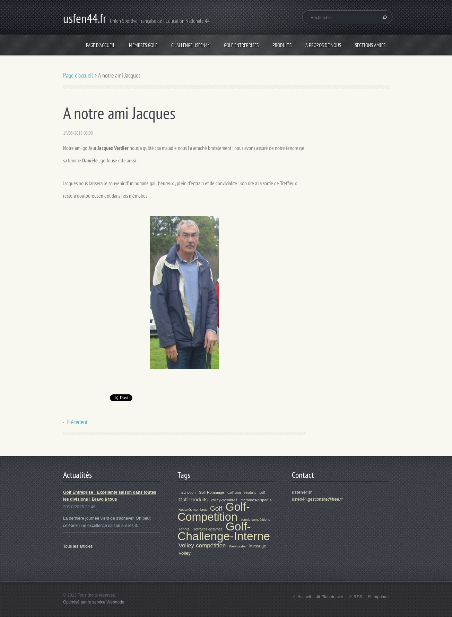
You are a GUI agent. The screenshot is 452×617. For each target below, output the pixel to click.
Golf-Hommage (211, 492)
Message (257, 546)
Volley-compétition (202, 545)
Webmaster (237, 546)
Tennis (184, 529)
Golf (216, 508)
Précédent (77, 422)
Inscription (187, 492)
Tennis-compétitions (255, 519)
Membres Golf (143, 45)
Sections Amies (370, 45)
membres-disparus (256, 500)
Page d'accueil (100, 45)
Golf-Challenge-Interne (223, 531)
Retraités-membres (193, 509)
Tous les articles (78, 546)
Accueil (304, 596)
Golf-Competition (213, 512)
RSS (358, 596)
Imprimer (381, 596)
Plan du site (332, 596)
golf (261, 492)
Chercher (384, 17)
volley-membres (224, 500)
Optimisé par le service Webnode (93, 602)
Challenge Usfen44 (190, 45)
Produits (282, 45)
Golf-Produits (193, 499)
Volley (185, 553)
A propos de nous (323, 45)
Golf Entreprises (241, 45)
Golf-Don (234, 492)
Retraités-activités (208, 529)
